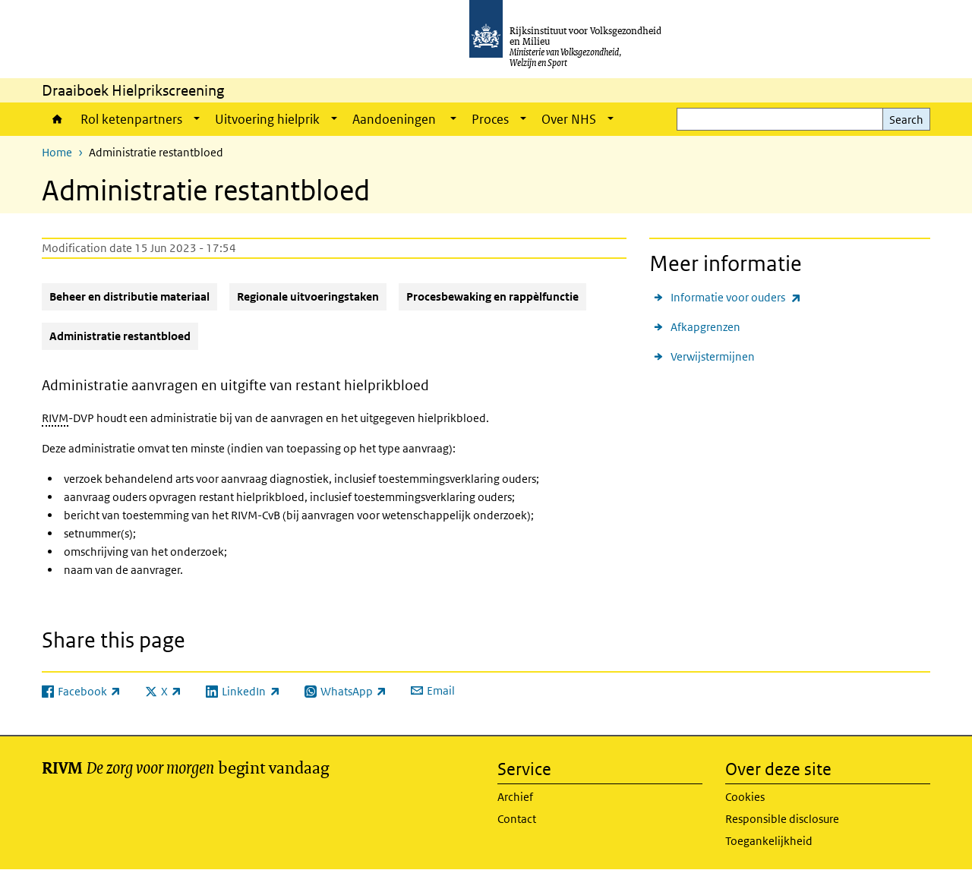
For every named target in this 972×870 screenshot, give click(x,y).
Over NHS (568, 119)
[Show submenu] (196, 119)
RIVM (55, 418)
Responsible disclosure (782, 819)
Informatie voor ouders (736, 297)
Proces (490, 119)
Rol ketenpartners (131, 119)
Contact (516, 819)
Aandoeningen (395, 119)
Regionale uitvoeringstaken (308, 296)
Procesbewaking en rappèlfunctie (492, 296)
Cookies (745, 797)
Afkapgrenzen (705, 327)
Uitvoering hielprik (267, 119)
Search (906, 119)
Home (57, 119)
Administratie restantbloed (120, 336)
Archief (515, 797)
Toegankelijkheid (769, 841)
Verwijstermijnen (713, 356)
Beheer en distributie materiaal (129, 296)
